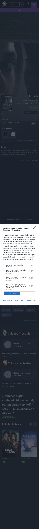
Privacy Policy (31, 301)
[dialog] (19, 264)
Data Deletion (7, 301)
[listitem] (19, 265)
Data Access (19, 301)
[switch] (31, 271)
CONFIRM (12, 293)
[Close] (35, 228)
